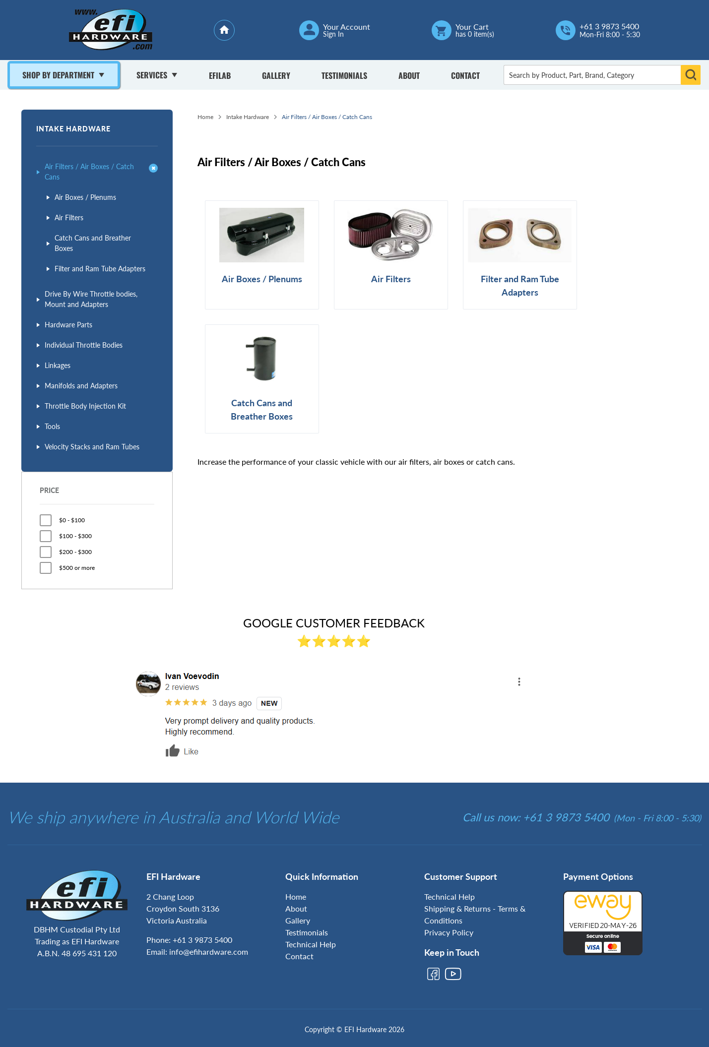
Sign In (333, 34)
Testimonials (344, 75)
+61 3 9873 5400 (609, 26)
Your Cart (472, 27)
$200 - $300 (75, 551)
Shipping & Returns (457, 908)
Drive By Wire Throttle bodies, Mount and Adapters (91, 299)
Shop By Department (58, 75)
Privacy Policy (448, 932)
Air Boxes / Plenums (85, 197)
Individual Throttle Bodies (84, 345)
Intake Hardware (73, 128)
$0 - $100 (72, 520)
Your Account (346, 27)
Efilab (220, 75)
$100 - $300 (75, 536)
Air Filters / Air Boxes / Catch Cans (89, 171)
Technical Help (310, 944)
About (409, 75)
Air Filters (69, 217)
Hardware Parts (68, 324)
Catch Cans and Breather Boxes (93, 243)
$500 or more (77, 567)
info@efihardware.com (208, 951)
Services (151, 75)
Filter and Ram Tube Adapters (100, 268)
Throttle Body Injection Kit (85, 406)
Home (205, 117)
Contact (465, 75)
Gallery (276, 75)
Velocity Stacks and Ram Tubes (92, 446)
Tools (52, 426)
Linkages (57, 365)
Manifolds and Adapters (81, 385)
